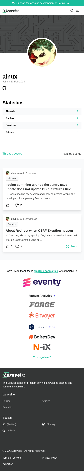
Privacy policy (50, 457)
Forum (6, 401)
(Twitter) (9, 424)
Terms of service (12, 457)
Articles (46, 401)
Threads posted (12, 153)
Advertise (8, 464)
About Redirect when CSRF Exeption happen (39, 230)
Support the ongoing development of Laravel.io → (42, 3)
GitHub (9, 430)
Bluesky (48, 424)
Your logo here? (42, 357)
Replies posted (72, 153)
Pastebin (7, 407)
